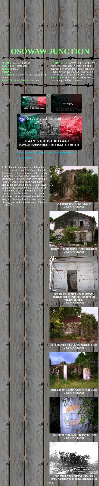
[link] (22, 118)
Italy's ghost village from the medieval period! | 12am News (49, 118)
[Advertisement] (50, 24)
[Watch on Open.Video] (33, 145)
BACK (50, 482)
